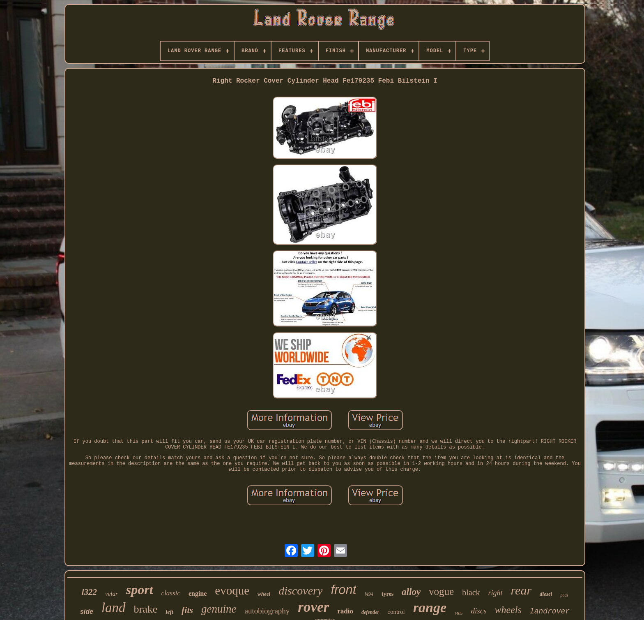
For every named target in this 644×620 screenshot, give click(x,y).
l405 (459, 613)
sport (139, 589)
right (495, 593)
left (169, 612)
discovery (300, 590)
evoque (232, 590)
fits (187, 610)
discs (479, 610)
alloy (411, 592)
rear (521, 590)
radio (345, 611)
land (113, 607)
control (396, 611)
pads (564, 595)
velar (111, 593)
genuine (218, 609)
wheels (508, 609)
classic (170, 593)
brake (146, 609)
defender (370, 612)
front (343, 590)
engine (198, 593)
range (429, 607)
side (86, 611)
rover (313, 607)
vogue (441, 591)
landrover (550, 611)
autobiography (267, 610)
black (471, 592)
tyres (387, 594)
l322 (89, 592)
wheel (264, 594)
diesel (546, 594)
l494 (368, 594)
